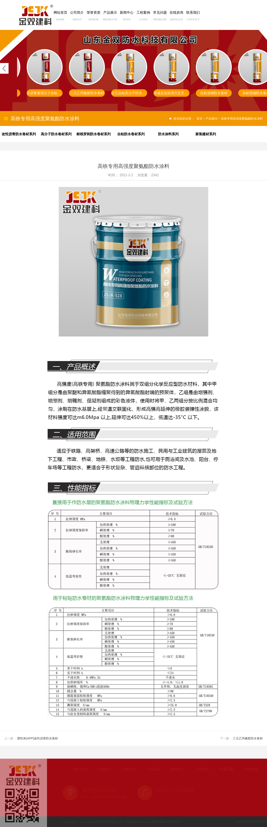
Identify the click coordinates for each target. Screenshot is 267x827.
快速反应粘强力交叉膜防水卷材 (177, 93)
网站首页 (60, 17)
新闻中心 (127, 17)
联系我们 (193, 17)
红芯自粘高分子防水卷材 (130, 93)
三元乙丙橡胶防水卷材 (87, 93)
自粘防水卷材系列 (131, 134)
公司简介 (77, 17)
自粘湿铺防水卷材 (213, 93)
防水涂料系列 (168, 134)
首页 (199, 118)
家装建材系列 (205, 134)
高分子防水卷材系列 (56, 134)
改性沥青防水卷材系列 (19, 134)
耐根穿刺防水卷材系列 (93, 134)
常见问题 (160, 17)
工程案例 (143, 17)
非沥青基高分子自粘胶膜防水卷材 (52, 93)
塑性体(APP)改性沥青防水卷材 (37, 738)
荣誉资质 (93, 17)
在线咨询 (176, 17)
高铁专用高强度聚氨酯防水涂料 (242, 118)
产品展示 (110, 17)
